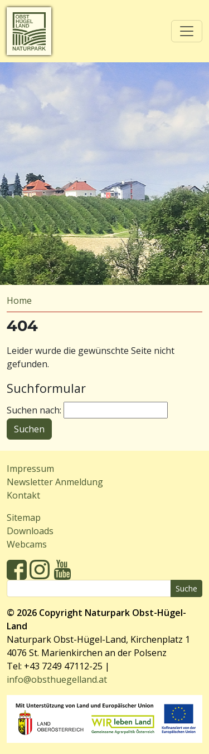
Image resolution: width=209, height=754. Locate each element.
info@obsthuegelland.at (57, 679)
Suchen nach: (34, 410)
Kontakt (23, 495)
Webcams (27, 544)
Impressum (30, 468)
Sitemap (24, 517)
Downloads (30, 531)
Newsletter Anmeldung (55, 482)
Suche (186, 588)
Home (19, 300)
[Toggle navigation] (186, 31)
